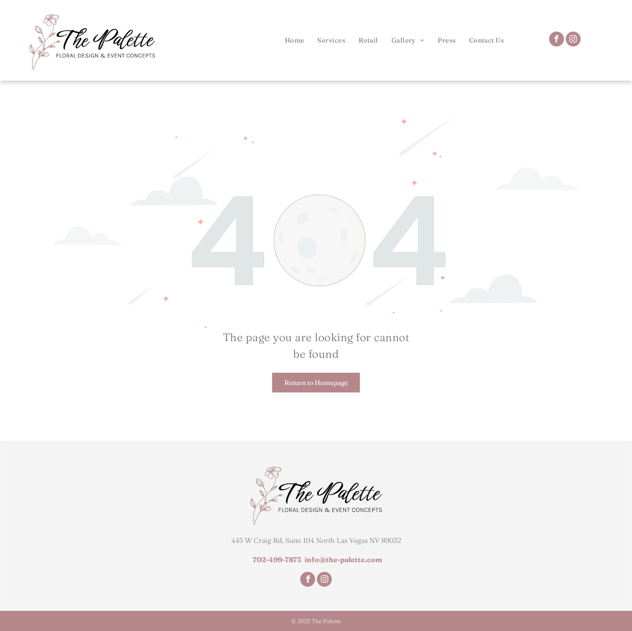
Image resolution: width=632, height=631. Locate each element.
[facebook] (556, 40)
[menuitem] (294, 40)
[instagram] (573, 40)
